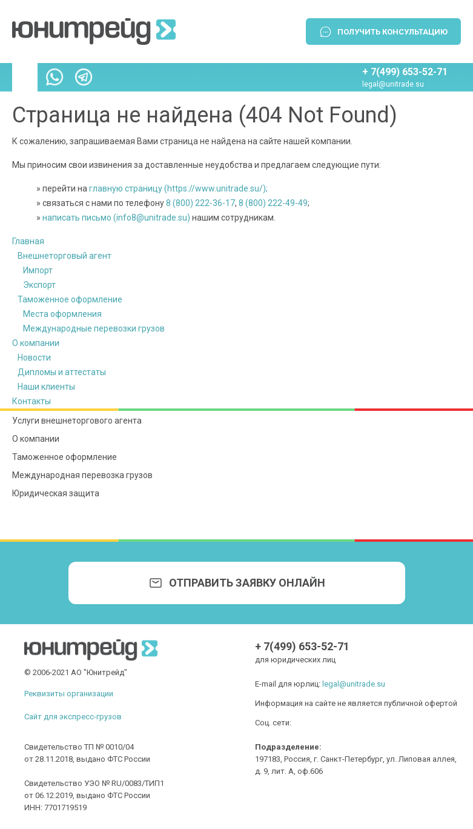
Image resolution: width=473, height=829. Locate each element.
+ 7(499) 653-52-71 (405, 72)
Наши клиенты (46, 386)
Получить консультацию (392, 31)
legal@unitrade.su (393, 84)
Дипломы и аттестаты (62, 372)
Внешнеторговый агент (64, 256)
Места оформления (62, 314)
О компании (35, 343)
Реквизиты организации (68, 693)
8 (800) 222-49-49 (273, 203)
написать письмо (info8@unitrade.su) (116, 217)
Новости (34, 357)
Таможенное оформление (70, 299)
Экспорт (39, 285)
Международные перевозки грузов (94, 328)
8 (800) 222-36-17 (200, 203)
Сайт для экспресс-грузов (73, 716)
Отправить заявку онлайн (247, 582)
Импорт (38, 270)
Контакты (31, 401)
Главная (28, 241)
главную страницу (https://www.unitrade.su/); (178, 188)
